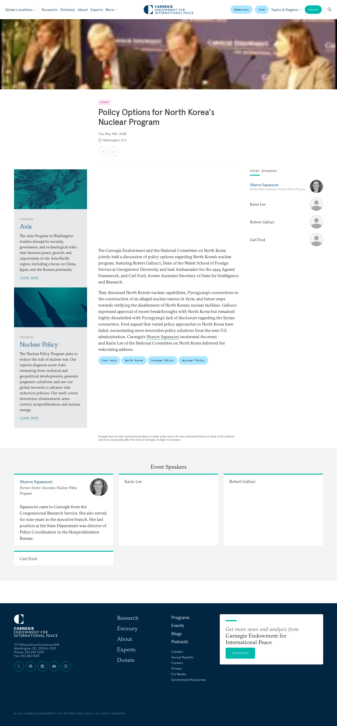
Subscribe (240, 653)
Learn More (29, 277)
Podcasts (179, 641)
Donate (313, 9)
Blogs (176, 633)
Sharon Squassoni (163, 336)
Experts (97, 9)
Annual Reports (182, 657)
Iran (262, 9)
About (83, 9)
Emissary (67, 9)
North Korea (134, 360)
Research (49, 9)
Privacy (176, 668)
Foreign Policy (162, 360)
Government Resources (188, 680)
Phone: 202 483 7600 (29, 652)
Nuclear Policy (193, 360)
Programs (180, 617)
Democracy (241, 9)
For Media (178, 674)
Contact (177, 652)
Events (177, 625)
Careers (177, 663)
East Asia (109, 360)
